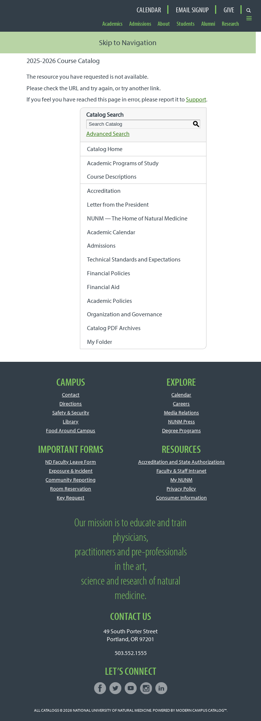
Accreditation (104, 190)
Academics (112, 24)
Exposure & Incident (71, 470)
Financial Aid (103, 287)
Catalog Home (104, 149)
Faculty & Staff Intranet (181, 470)
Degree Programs (181, 430)
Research (230, 24)
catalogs (50, 710)
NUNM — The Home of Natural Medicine (137, 218)
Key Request (70, 497)
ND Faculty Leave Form (70, 461)
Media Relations (181, 412)
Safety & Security (70, 412)
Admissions (140, 24)
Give (229, 9)
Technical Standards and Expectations (133, 259)
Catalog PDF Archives (113, 328)
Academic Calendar (111, 232)
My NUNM (181, 479)
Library (70, 421)
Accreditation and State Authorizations (181, 461)
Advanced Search (108, 133)
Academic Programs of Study (123, 163)
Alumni (208, 24)
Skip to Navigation (127, 42)
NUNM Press (181, 421)
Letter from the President (118, 204)
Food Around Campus (70, 430)
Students (186, 24)
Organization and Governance (124, 314)
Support (196, 99)
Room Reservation (70, 488)
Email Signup (192, 9)
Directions (70, 403)
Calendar (149, 9)
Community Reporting (71, 479)
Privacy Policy (181, 488)
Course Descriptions (111, 176)
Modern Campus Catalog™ (201, 710)
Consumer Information (181, 497)
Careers (181, 403)
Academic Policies (109, 300)
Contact (71, 394)
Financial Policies (108, 273)
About (164, 24)
